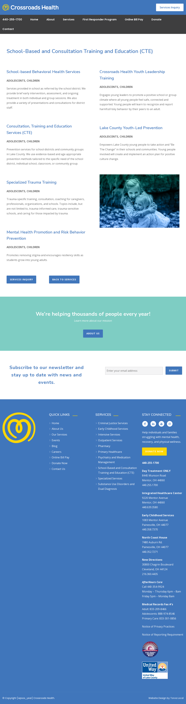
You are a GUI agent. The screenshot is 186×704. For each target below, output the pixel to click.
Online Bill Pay (134, 19)
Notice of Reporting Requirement (162, 634)
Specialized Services (110, 478)
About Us (93, 333)
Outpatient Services (110, 440)
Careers (56, 452)
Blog (54, 446)
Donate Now (59, 463)
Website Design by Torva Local (166, 698)
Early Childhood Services (113, 429)
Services (68, 19)
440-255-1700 (12, 19)
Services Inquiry (170, 7)
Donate (156, 19)
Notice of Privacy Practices (158, 626)
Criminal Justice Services (113, 423)
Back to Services (64, 279)
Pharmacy (104, 446)
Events (56, 440)
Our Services (59, 434)
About (50, 19)
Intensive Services (109, 434)
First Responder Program (100, 19)
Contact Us (58, 469)
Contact (8, 29)
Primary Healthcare (110, 452)
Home (34, 19)
